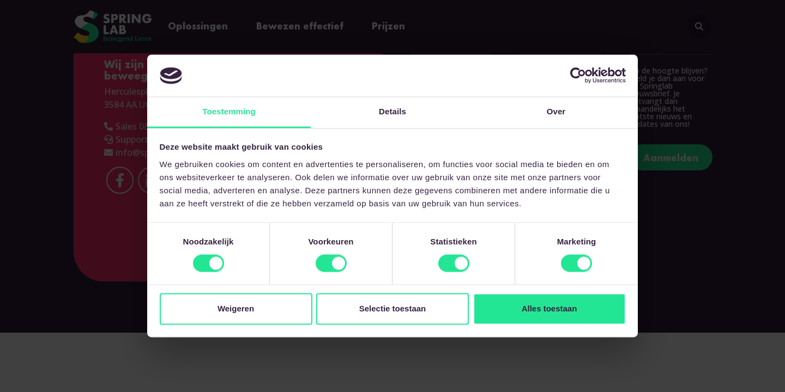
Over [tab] (556, 111)
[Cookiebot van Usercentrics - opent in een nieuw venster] (578, 76)
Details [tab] (392, 111)
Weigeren (236, 308)
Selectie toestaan (392, 308)
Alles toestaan (549, 308)
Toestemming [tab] (229, 111)
